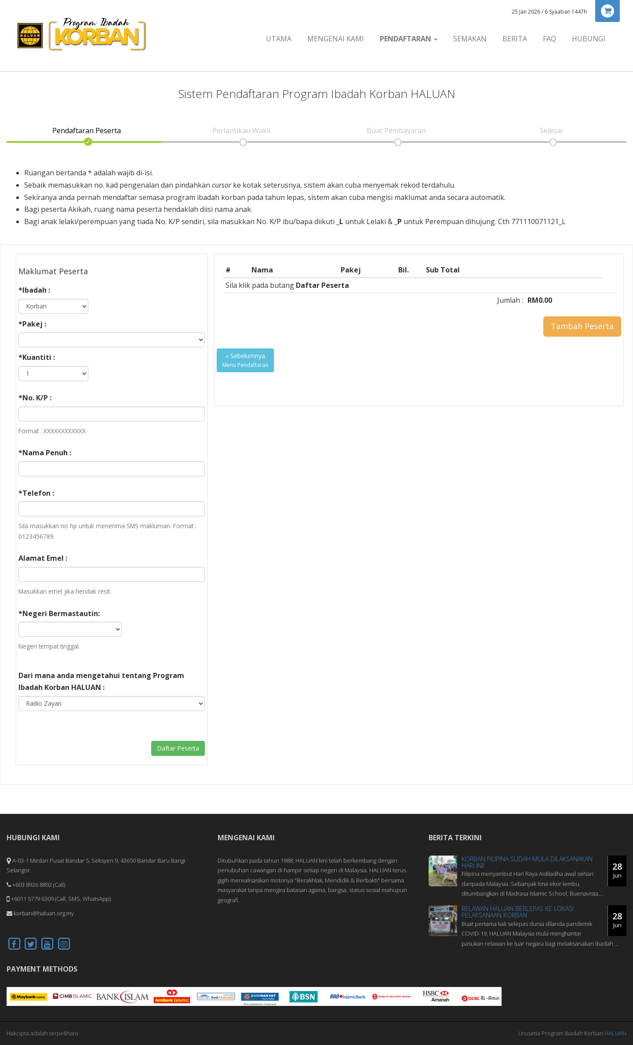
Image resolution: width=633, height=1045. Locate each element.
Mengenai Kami (335, 39)
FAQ (549, 39)
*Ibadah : (34, 290)
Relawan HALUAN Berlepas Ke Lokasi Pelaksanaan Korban (518, 911)
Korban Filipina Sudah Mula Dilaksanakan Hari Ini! (527, 862)
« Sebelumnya (245, 360)
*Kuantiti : (36, 357)
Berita (514, 39)
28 (617, 870)
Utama (278, 39)
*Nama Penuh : (44, 452)
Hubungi (588, 39)
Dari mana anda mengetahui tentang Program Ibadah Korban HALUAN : (101, 682)
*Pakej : (32, 324)
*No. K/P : (34, 398)
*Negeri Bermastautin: (59, 613)
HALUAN (615, 1033)
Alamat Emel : (42, 558)
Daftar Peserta (178, 748)
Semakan (470, 39)
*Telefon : (36, 493)
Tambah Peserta (582, 326)
